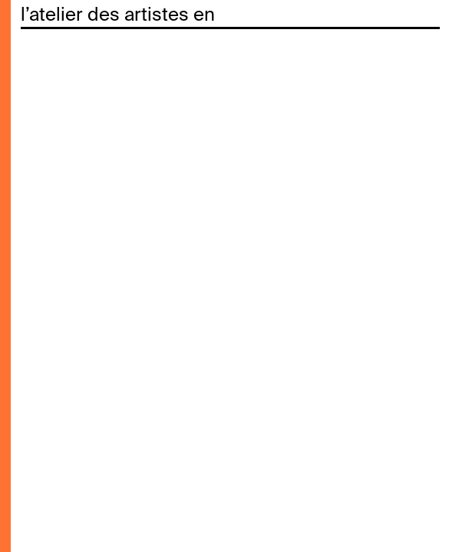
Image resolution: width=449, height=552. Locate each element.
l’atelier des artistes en (118, 15)
